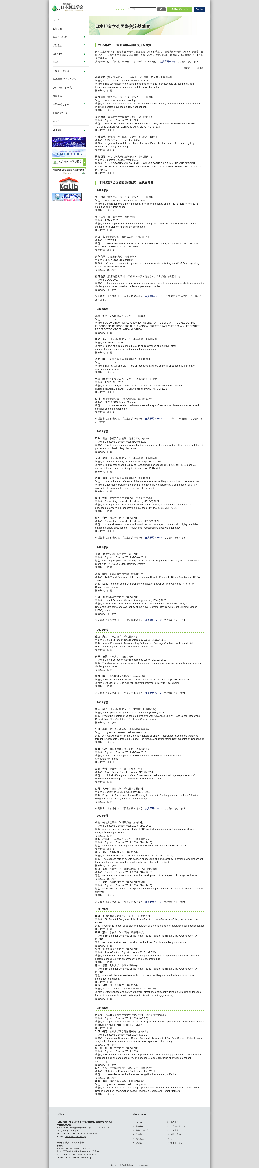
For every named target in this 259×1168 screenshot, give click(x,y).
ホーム (56, 20)
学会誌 (56, 62)
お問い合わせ (176, 1134)
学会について (60, 37)
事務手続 (57, 96)
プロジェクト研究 (62, 87)
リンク (56, 121)
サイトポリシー (177, 1130)
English (199, 9)
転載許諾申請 (60, 113)
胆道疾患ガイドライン (65, 79)
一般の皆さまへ (61, 104)
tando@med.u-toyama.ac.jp (78, 1157)
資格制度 (57, 54)
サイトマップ (122, 9)
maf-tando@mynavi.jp (75, 1136)
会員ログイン (178, 9)
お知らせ (57, 28)
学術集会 (57, 45)
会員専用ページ (168, 61)
